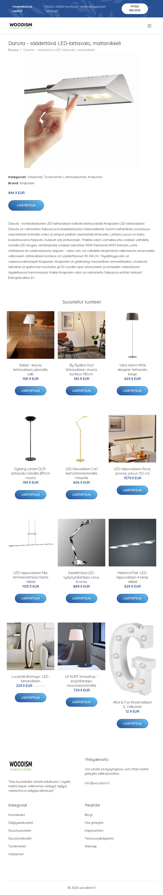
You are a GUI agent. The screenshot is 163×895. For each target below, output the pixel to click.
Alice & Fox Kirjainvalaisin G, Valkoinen (132, 704)
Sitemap (91, 846)
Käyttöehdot (94, 830)
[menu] (150, 26)
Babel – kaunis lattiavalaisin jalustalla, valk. (30, 369)
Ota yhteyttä (94, 823)
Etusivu (13, 50)
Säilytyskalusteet (20, 823)
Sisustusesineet (19, 830)
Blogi (88, 815)
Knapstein (95, 177)
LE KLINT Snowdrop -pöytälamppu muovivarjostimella (81, 681)
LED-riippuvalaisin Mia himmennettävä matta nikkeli (30, 577)
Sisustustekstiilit (19, 838)
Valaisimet (35, 177)
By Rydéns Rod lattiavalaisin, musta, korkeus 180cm (81, 369)
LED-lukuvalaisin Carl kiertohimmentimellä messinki (82, 473)
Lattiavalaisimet (74, 177)
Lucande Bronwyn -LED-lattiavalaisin (30, 678)
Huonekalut (16, 815)
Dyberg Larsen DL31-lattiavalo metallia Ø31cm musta (30, 473)
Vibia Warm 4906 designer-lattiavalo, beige (132, 369)
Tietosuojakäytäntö (99, 838)
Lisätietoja (26, 205)
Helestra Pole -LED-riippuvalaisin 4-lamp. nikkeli (132, 577)
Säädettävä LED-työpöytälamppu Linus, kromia (81, 577)
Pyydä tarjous (135, 8)
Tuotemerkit (53, 177)
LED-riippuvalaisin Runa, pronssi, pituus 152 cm (132, 471)
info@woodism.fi (97, 783)
